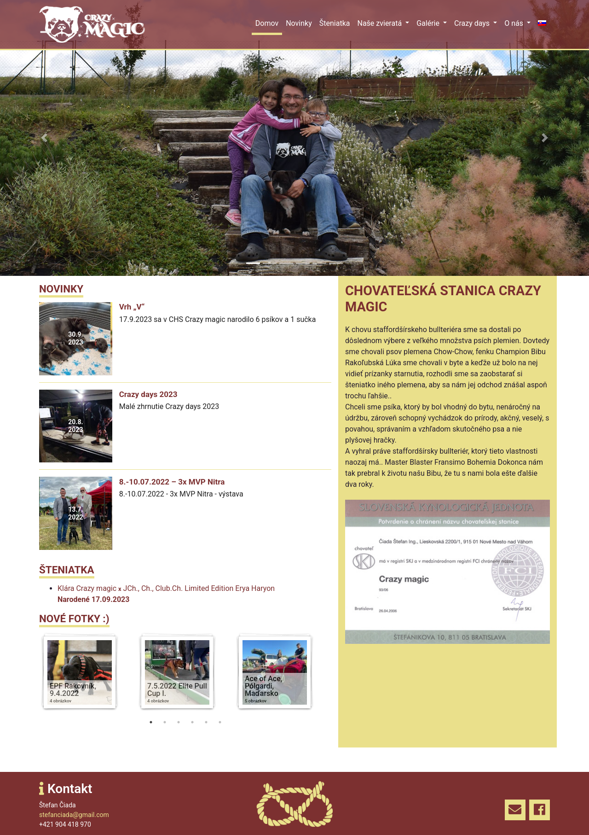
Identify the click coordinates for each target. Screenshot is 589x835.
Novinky (299, 23)
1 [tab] (151, 722)
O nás (514, 23)
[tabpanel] (88, 673)
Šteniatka (334, 23)
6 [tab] (220, 722)
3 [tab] (178, 722)
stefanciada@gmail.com (74, 814)
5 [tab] (206, 722)
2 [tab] (164, 722)
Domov (266, 23)
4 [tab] (192, 722)
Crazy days (472, 23)
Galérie (428, 23)
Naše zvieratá (380, 23)
